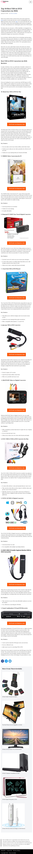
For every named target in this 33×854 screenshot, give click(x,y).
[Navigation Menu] (30, 2)
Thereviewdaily (14, 13)
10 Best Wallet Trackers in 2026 (9, 696)
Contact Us (9, 850)
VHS (16, 21)
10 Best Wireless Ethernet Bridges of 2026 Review (13, 828)
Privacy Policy (16, 850)
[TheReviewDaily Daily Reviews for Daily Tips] (4, 2)
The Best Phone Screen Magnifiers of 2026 (12, 725)
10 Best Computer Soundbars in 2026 (11, 773)
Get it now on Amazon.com (16, 124)
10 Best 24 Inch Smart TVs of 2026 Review (12, 749)
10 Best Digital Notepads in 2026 (9, 799)
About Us (3, 850)
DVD (2, 20)
